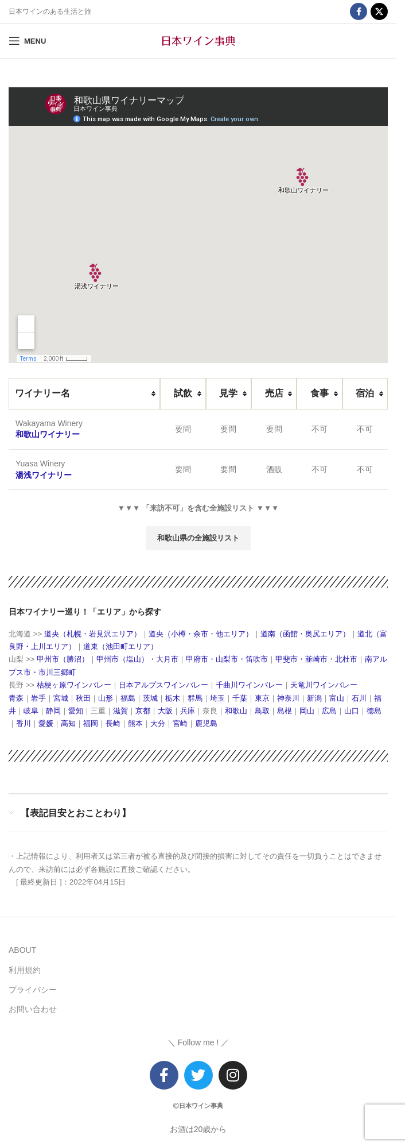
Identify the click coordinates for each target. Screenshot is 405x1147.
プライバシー (33, 989)
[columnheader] (84, 393)
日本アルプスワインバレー (163, 685)
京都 (142, 710)
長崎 (113, 723)
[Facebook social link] (358, 11)
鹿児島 (206, 723)
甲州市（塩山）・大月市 (137, 659)
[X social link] (379, 11)
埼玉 (217, 698)
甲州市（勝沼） (63, 659)
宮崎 (180, 723)
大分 (157, 723)
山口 (351, 710)
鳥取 (262, 710)
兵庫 (187, 710)
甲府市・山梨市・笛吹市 (227, 659)
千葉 (239, 698)
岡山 (306, 710)
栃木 (172, 698)
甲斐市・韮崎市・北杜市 (316, 659)
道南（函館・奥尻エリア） (305, 634)
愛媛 (45, 723)
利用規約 (25, 970)
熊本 (135, 723)
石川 (359, 698)
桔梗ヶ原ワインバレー (74, 685)
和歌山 (236, 710)
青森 (16, 698)
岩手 (38, 698)
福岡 (90, 723)
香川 (23, 723)
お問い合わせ (33, 1009)
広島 (329, 710)
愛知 (75, 710)
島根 (284, 710)
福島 (127, 698)
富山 (336, 698)
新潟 (314, 698)
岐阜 (31, 710)
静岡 (53, 710)
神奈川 (288, 698)
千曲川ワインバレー (249, 685)
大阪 (165, 710)
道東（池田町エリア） (120, 646)
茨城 (150, 698)
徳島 (374, 710)
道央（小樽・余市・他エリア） (201, 634)
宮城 (60, 698)
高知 (68, 723)
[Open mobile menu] (27, 40)
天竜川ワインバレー (323, 685)
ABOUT (22, 950)
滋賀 (120, 710)
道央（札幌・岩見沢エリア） (91, 634)
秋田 (83, 698)
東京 (262, 698)
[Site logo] (198, 40)
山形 (105, 698)
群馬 (195, 698)
